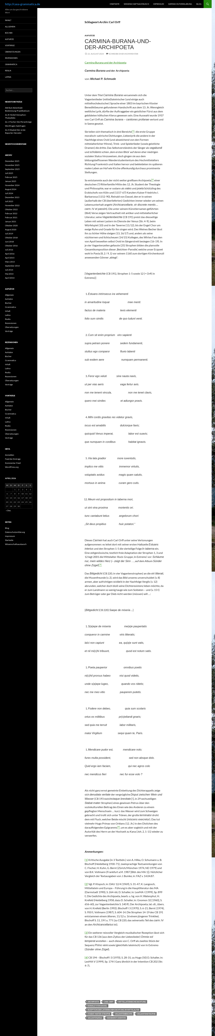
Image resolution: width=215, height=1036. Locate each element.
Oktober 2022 (11, 209)
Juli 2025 (9, 173)
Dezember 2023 (12, 197)
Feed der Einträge (12, 459)
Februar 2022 (11, 213)
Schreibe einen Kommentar (123, 53)
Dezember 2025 (12, 161)
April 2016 (9, 253)
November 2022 (12, 205)
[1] (86, 859)
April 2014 (9, 278)
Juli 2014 (9, 270)
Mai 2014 (9, 274)
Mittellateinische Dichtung (132, 1002)
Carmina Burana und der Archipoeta (105, 62)
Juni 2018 (9, 241)
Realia (8, 70)
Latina (8, 77)
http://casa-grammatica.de (22, 4)
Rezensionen (11, 58)
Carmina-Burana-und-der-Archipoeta (118, 44)
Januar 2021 (10, 221)
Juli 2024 (9, 193)
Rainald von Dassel (97, 1006)
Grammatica (11, 64)
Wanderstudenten (116, 1018)
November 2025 (12, 165)
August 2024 (10, 189)
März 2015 (10, 261)
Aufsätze (90, 35)
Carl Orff (109, 1002)
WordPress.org (11, 467)
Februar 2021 (11, 217)
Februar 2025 (11, 177)
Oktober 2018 (11, 237)
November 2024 (12, 185)
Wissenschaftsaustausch (136, 4)
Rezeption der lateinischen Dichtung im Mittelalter (113, 1010)
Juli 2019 (9, 233)
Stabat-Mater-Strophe (99, 1014)
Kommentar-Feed (13, 463)
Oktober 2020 (11, 225)
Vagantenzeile (95, 1018)
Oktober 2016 (11, 245)
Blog (198, 4)
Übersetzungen (12, 52)
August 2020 (10, 229)
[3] (86, 932)
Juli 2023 (9, 201)
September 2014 (12, 265)
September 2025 (12, 169)
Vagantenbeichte (123, 1014)
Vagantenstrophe (146, 1014)
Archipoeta (93, 1002)
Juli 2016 (9, 249)
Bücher (8, 33)
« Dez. (8, 510)
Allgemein (10, 26)
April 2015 (9, 257)
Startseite (114, 4)
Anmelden (9, 455)
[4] (86, 957)
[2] (86, 884)
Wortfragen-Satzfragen (15, 126)
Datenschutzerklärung (180, 4)
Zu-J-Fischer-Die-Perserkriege (18, 122)
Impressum (158, 4)
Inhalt (8, 20)
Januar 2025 (10, 181)
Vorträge (10, 45)
